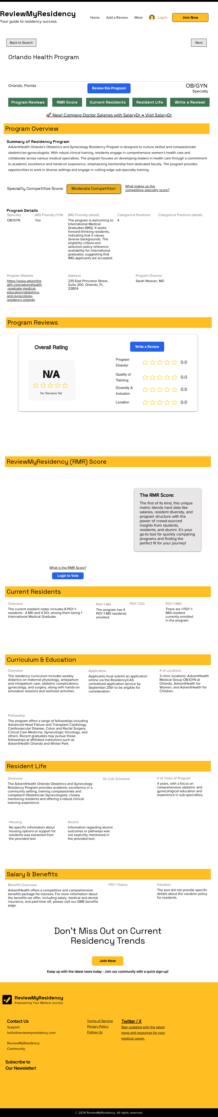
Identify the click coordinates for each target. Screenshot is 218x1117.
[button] (190, 17)
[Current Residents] (107, 102)
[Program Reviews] (28, 102)
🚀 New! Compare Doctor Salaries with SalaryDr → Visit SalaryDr (109, 114)
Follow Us (95, 1032)
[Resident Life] (149, 102)
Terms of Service (100, 1021)
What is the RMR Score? (67, 568)
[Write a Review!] (190, 102)
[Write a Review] (147, 347)
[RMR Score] (67, 102)
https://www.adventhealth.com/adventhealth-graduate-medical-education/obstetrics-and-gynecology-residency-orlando (24, 290)
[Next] (199, 43)
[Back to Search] (21, 43)
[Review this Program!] (109, 88)
